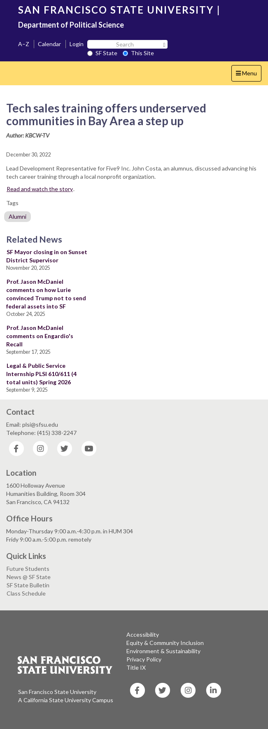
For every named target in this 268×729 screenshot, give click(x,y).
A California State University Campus (65, 699)
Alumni (17, 216)
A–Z (23, 43)
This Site (138, 52)
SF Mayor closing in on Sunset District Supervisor (46, 256)
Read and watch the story (40, 188)
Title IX (136, 667)
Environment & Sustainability (163, 650)
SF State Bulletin (28, 585)
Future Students (28, 568)
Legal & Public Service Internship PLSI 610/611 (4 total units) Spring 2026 (41, 374)
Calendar (49, 43)
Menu (248, 75)
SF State (102, 52)
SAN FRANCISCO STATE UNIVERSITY (116, 10)
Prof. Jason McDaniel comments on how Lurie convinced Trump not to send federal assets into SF (46, 294)
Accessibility (142, 634)
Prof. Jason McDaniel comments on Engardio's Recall (39, 336)
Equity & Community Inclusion (165, 642)
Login (77, 43)
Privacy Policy (143, 659)
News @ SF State (29, 576)
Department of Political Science (71, 24)
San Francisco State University (57, 691)
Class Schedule (26, 593)
